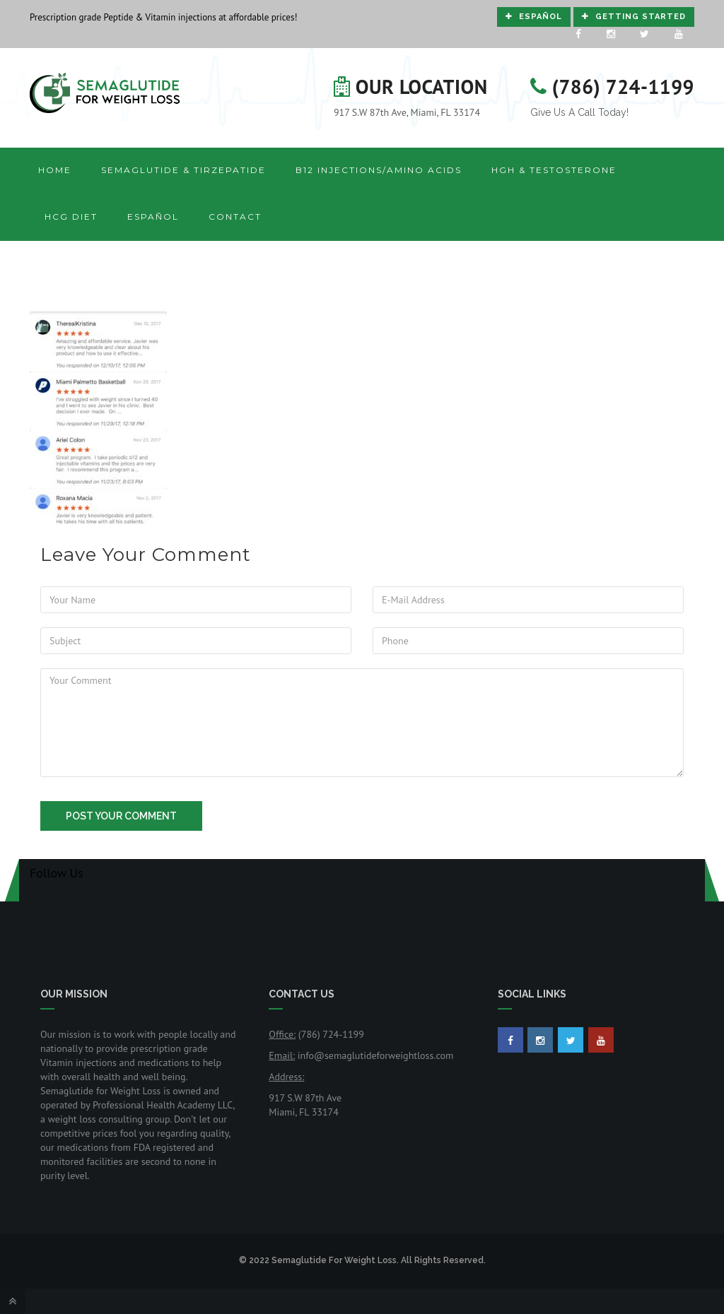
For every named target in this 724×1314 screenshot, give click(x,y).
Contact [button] (235, 216)
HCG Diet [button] (71, 216)
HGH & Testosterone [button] (554, 170)
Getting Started (634, 16)
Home (54, 170)
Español (534, 16)
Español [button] (153, 216)
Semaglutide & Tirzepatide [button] (183, 170)
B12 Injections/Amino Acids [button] (379, 170)
